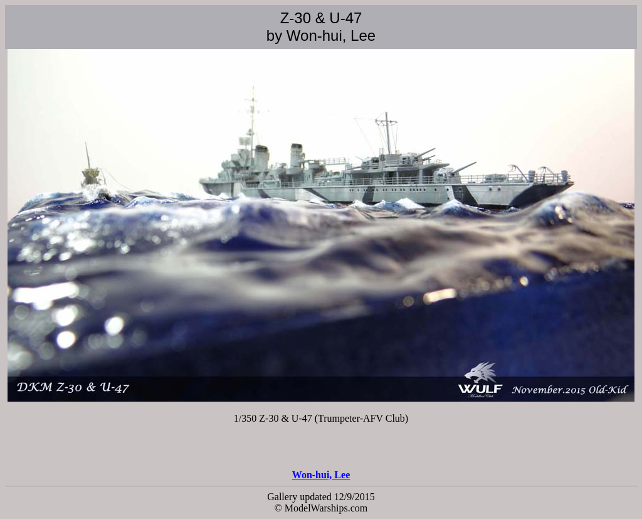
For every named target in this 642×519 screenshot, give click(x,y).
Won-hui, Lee (321, 474)
